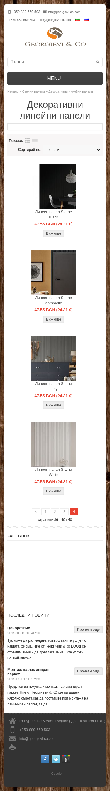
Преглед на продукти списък (35, 140)
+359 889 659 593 (22, 20)
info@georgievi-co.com (64, 12)
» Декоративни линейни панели (69, 91)
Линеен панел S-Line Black (53, 214)
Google (56, 773)
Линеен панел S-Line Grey (53, 386)
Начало (12, 91)
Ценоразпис (18, 628)
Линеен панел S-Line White (53, 472)
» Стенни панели (32, 91)
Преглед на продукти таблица (27, 140)
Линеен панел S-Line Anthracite (53, 300)
